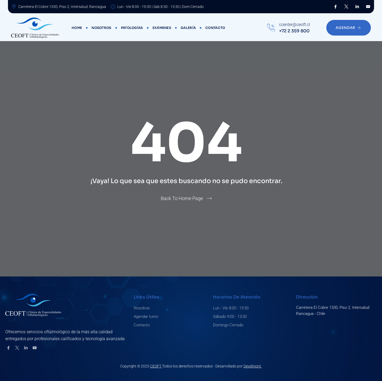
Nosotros (101, 28)
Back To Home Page (182, 198)
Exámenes (162, 28)
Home (77, 28)
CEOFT (156, 366)
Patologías (132, 28)
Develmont (253, 366)
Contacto (215, 28)
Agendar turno (146, 316)
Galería (188, 28)
